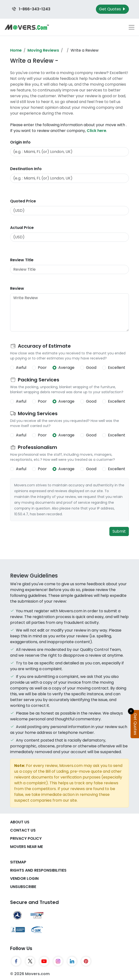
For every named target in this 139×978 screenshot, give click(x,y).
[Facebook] (16, 961)
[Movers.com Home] (27, 27)
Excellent (116, 367)
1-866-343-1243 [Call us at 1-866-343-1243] (31, 9)
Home (16, 50)
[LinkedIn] (72, 961)
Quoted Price (23, 201)
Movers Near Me (26, 846)
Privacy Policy (26, 838)
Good (91, 367)
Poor (42, 367)
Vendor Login (24, 878)
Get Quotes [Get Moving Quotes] (112, 9)
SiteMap (18, 862)
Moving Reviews (43, 50)
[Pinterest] (86, 961)
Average (66, 367)
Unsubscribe (23, 886)
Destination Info (26, 169)
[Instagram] (58, 961)
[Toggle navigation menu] (131, 27)
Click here (96, 130)
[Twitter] (30, 961)
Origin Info (20, 142)
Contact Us (23, 830)
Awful (21, 367)
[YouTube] (44, 961)
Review (17, 288)
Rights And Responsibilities (38, 870)
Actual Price (22, 227)
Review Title (21, 260)
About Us (19, 822)
